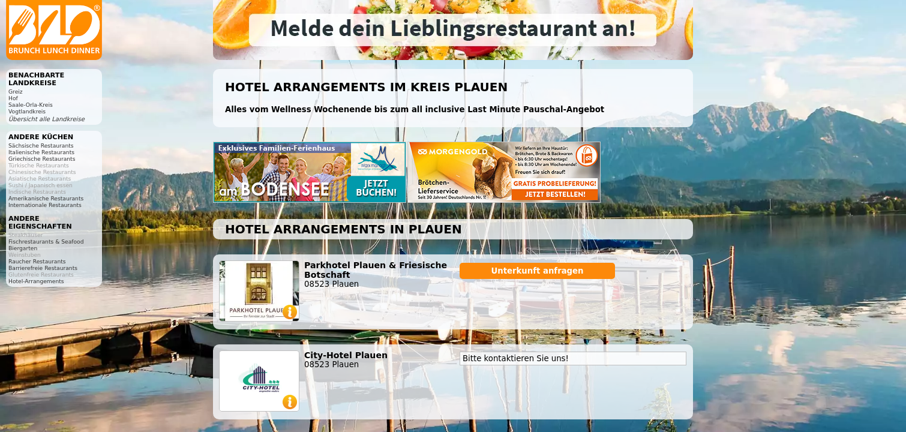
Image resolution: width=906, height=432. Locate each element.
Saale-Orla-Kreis (30, 104)
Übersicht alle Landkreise (46, 119)
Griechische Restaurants (41, 158)
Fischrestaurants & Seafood (46, 241)
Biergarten (22, 248)
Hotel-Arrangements (36, 281)
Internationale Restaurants (45, 205)
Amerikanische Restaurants (45, 198)
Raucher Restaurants (37, 261)
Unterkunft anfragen (537, 270)
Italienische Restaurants (41, 152)
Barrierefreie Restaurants (42, 268)
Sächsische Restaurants (41, 145)
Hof (13, 98)
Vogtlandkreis (27, 111)
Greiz (15, 91)
